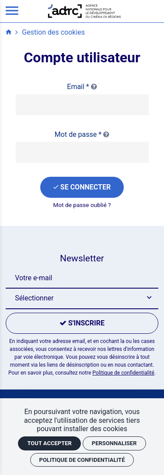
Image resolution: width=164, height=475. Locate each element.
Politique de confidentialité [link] (82, 460)
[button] (82, 298)
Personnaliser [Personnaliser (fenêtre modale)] (114, 443)
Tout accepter (49, 443)
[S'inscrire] (82, 323)
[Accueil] (84, 11)
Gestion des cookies (53, 32)
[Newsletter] (82, 278)
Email (82, 86)
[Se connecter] (82, 187)
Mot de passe (82, 134)
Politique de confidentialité (123, 373)
